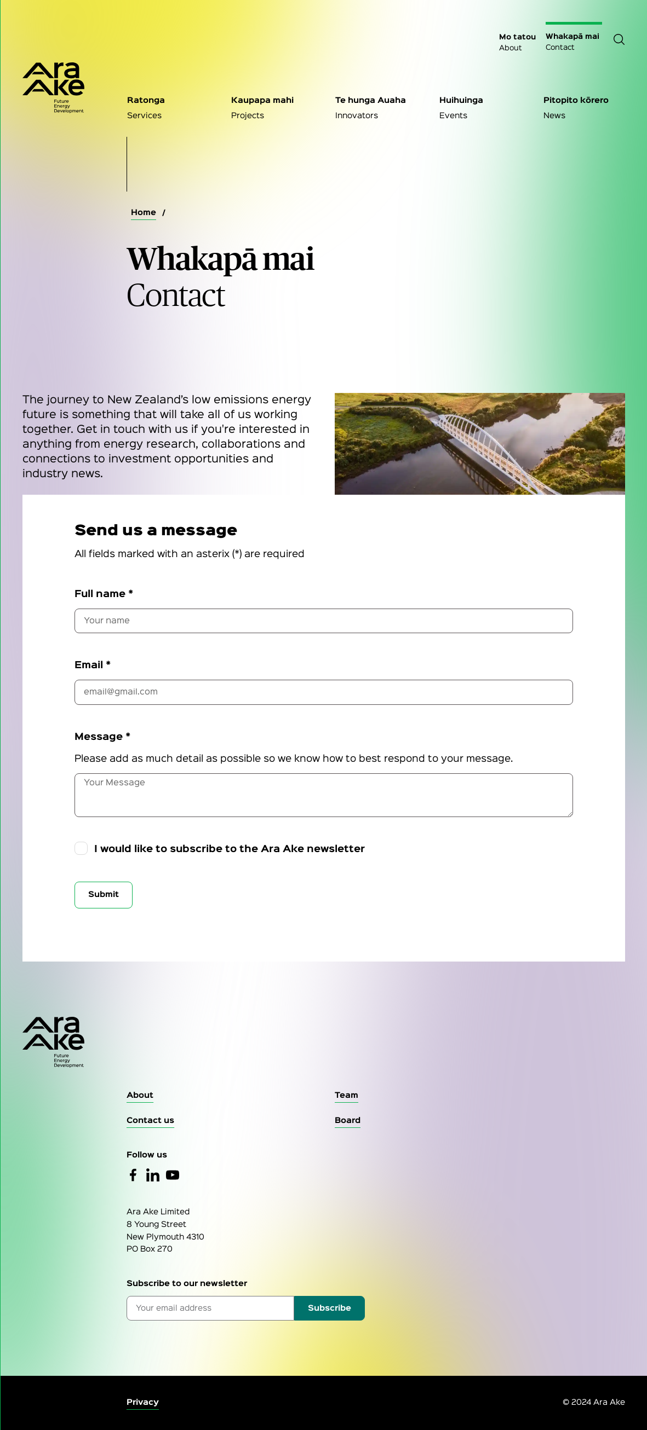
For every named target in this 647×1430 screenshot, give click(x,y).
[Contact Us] (150, 1121)
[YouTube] (172, 1175)
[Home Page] (63, 87)
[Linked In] (152, 1175)
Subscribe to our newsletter (187, 1283)
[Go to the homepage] (323, 1042)
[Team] (346, 1096)
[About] (140, 1096)
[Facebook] (133, 1175)
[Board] (347, 1121)
